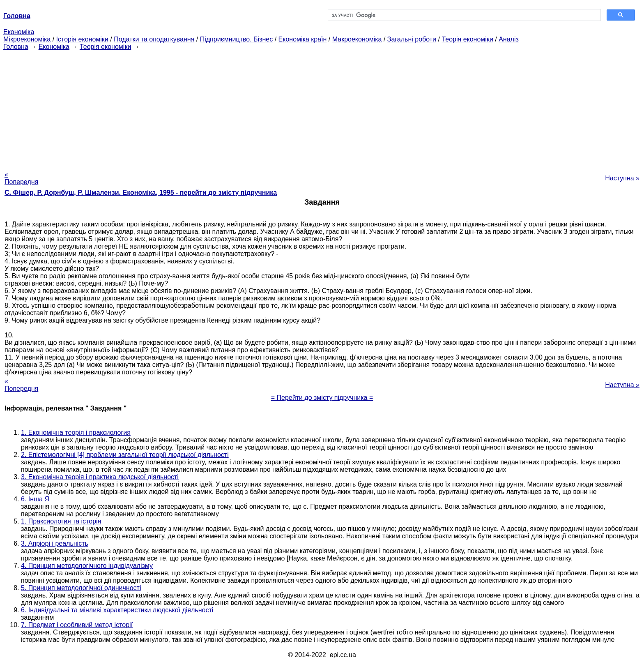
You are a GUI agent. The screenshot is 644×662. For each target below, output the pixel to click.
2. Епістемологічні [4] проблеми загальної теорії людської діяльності (125, 454)
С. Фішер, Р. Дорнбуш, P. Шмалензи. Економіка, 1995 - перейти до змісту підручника (141, 192)
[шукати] (463, 15)
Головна (15, 46)
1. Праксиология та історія (61, 521)
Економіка (18, 31)
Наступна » (622, 178)
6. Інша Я (35, 499)
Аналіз (509, 39)
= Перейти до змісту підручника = (322, 397)
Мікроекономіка (27, 39)
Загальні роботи (411, 39)
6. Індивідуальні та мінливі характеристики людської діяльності (117, 610)
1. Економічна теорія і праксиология (76, 432)
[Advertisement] (322, 108)
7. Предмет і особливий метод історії (77, 624)
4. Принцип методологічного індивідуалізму (87, 565)
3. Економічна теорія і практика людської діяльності (100, 476)
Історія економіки (82, 39)
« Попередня (21, 178)
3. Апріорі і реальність (54, 543)
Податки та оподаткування (154, 39)
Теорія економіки (467, 39)
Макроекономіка (357, 39)
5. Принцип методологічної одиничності (81, 587)
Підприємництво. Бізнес (236, 39)
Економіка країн (302, 39)
